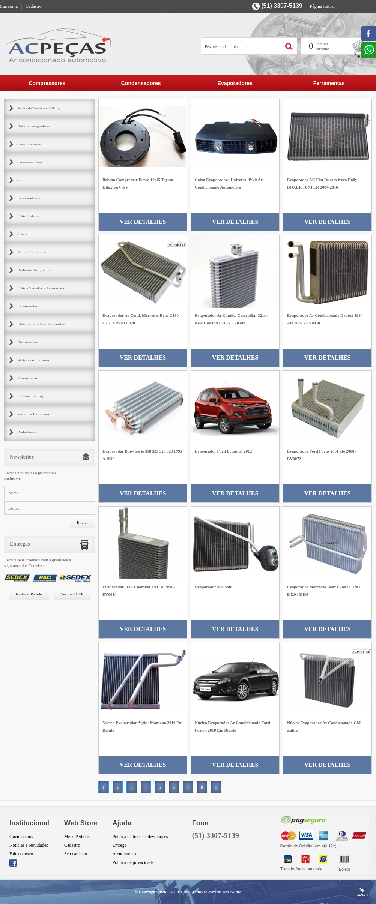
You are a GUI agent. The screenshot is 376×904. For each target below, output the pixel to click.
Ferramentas (329, 83)
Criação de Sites (362, 892)
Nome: (14, 492)
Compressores (47, 83)
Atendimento (124, 853)
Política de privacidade (133, 862)
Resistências (27, 342)
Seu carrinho (75, 853)
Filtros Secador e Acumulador (42, 288)
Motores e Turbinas (33, 360)
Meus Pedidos (77, 836)
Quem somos (21, 836)
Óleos (22, 234)
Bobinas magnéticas (33, 126)
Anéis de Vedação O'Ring (38, 108)
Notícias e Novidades (28, 845)
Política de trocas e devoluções (140, 836)
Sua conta (9, 6)
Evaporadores (235, 83)
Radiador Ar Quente (34, 270)
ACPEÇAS (179, 891)
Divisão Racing (30, 396)
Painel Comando (31, 252)
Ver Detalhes (143, 222)
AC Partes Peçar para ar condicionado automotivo (58, 45)
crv (20, 180)
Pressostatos (27, 378)
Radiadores (26, 432)
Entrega (119, 845)
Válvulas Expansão (33, 414)
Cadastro (34, 6)
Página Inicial (322, 6)
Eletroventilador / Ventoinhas (41, 324)
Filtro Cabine (28, 216)
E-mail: (14, 508)
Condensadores (141, 83)
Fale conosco (21, 853)
